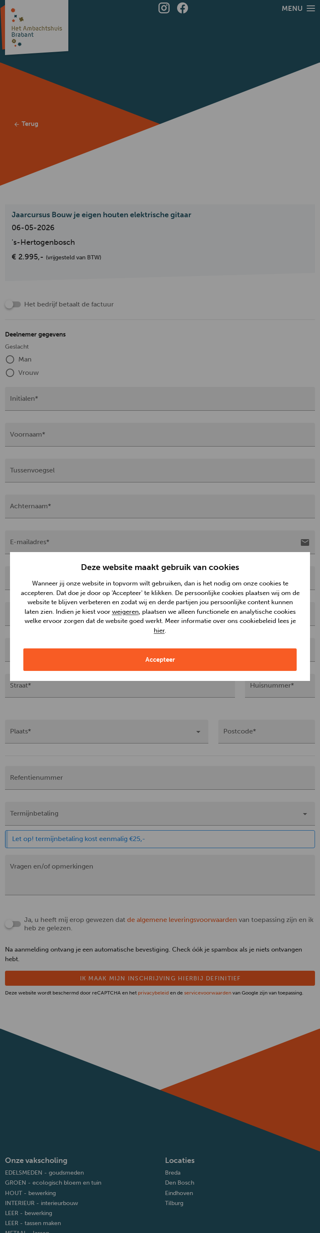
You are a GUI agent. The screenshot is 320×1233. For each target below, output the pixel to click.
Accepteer (160, 659)
